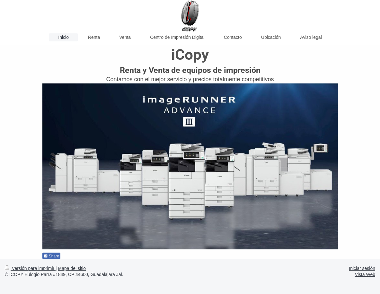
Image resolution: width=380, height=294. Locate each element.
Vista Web (365, 274)
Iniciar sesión (362, 268)
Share (51, 256)
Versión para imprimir (30, 268)
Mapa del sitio (72, 268)
